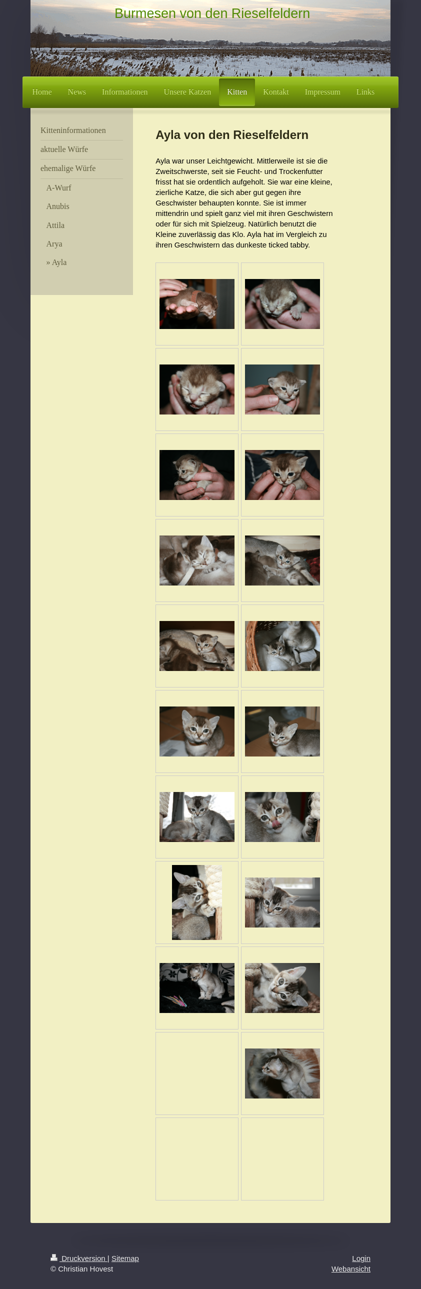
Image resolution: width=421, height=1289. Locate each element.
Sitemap (125, 1258)
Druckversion (79, 1258)
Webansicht (351, 1268)
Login (361, 1258)
